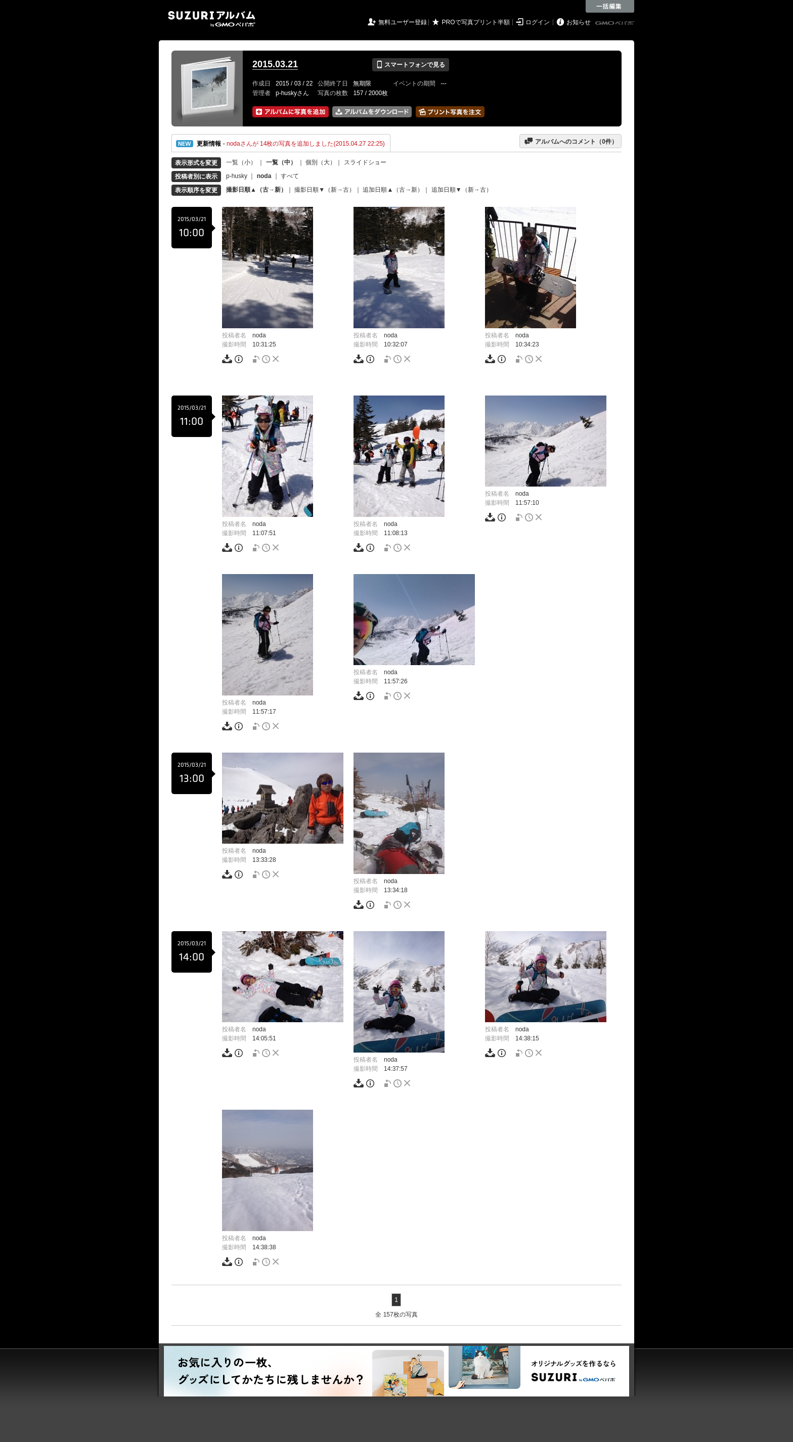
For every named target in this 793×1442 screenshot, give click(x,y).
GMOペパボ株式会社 (615, 23)
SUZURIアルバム (212, 19)
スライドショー (365, 162)
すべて (290, 176)
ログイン (537, 22)
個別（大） (320, 162)
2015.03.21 (275, 64)
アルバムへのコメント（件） (571, 141)
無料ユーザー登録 (402, 22)
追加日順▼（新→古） (461, 189)
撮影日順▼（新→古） (324, 189)
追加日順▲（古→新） (393, 189)
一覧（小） (241, 162)
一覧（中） (281, 162)
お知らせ (578, 22)
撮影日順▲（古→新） (256, 189)
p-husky (236, 176)
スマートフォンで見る (410, 64)
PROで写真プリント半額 (476, 22)
